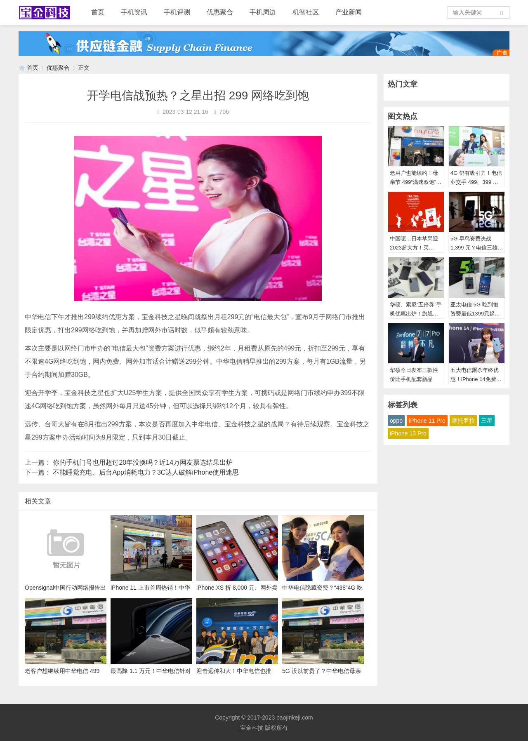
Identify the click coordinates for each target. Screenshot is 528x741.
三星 (487, 420)
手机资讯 (134, 12)
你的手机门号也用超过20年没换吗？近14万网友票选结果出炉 (143, 462)
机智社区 (305, 12)
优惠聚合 (220, 12)
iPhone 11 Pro (427, 420)
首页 (97, 12)
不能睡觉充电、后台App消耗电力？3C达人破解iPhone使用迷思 (146, 472)
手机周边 (263, 12)
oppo (396, 420)
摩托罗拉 (463, 420)
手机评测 (177, 12)
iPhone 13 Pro (408, 433)
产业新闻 (348, 12)
